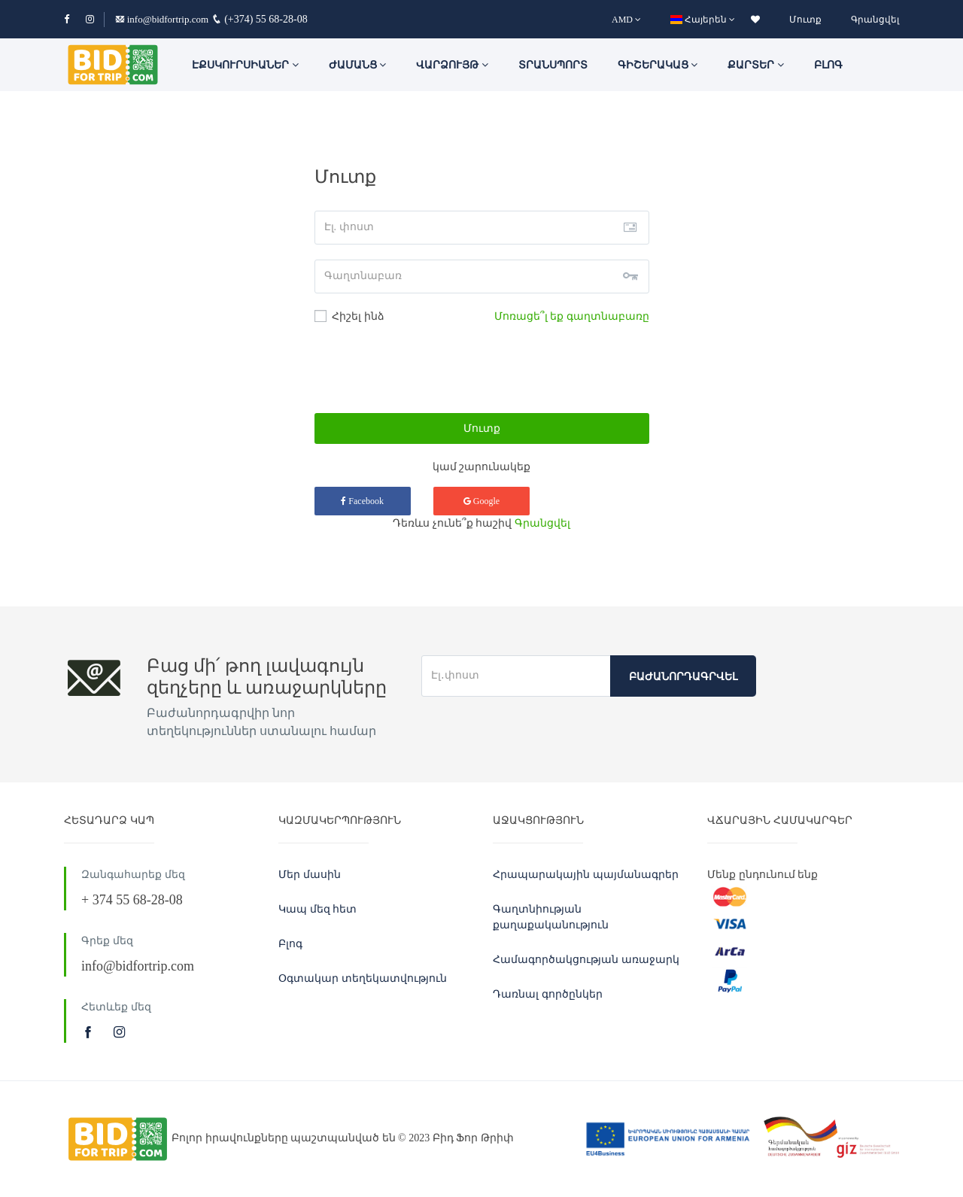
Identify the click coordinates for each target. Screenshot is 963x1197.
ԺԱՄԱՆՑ (358, 65)
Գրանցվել (875, 19)
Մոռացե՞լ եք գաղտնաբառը (571, 316)
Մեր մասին (309, 874)
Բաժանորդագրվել (683, 676)
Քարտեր (756, 65)
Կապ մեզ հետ (317, 909)
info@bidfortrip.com (162, 19)
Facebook (362, 501)
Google (481, 501)
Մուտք (805, 19)
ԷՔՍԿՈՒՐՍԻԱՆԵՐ (245, 65)
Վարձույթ (452, 65)
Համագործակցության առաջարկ (586, 959)
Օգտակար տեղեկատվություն (362, 978)
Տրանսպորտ (553, 65)
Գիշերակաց (658, 65)
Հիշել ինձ (349, 316)
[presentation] (481, 368)
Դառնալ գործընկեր (548, 994)
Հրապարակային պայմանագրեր (586, 874)
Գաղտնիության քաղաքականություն (551, 917)
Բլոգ (828, 65)
